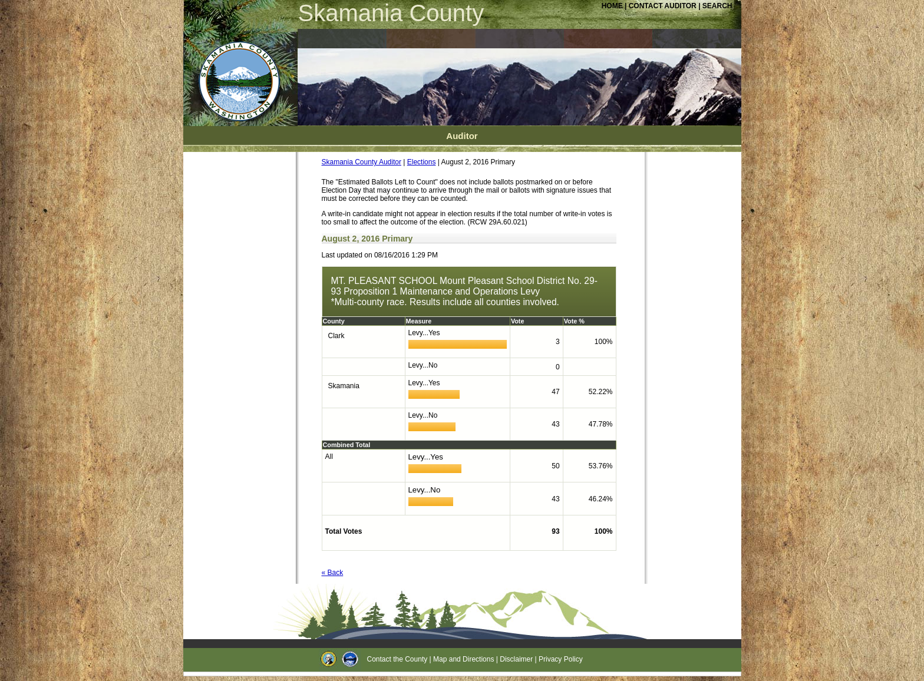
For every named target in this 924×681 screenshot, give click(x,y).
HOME (612, 6)
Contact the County (397, 659)
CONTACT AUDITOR (663, 6)
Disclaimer (516, 659)
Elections (421, 162)
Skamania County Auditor (361, 162)
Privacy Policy (561, 659)
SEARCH (717, 6)
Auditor (461, 136)
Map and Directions (463, 659)
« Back (333, 572)
